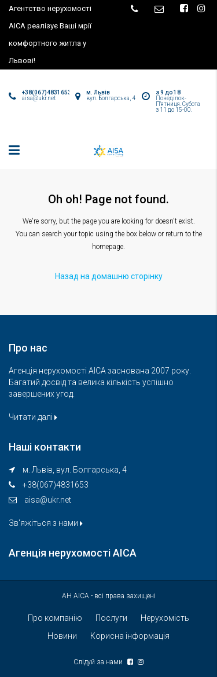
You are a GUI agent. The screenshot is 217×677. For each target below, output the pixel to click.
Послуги (111, 618)
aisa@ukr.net (47, 499)
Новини (62, 636)
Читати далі (33, 417)
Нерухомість (165, 618)
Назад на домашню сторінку (109, 276)
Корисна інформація (130, 636)
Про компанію (55, 618)
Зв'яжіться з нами (46, 523)
